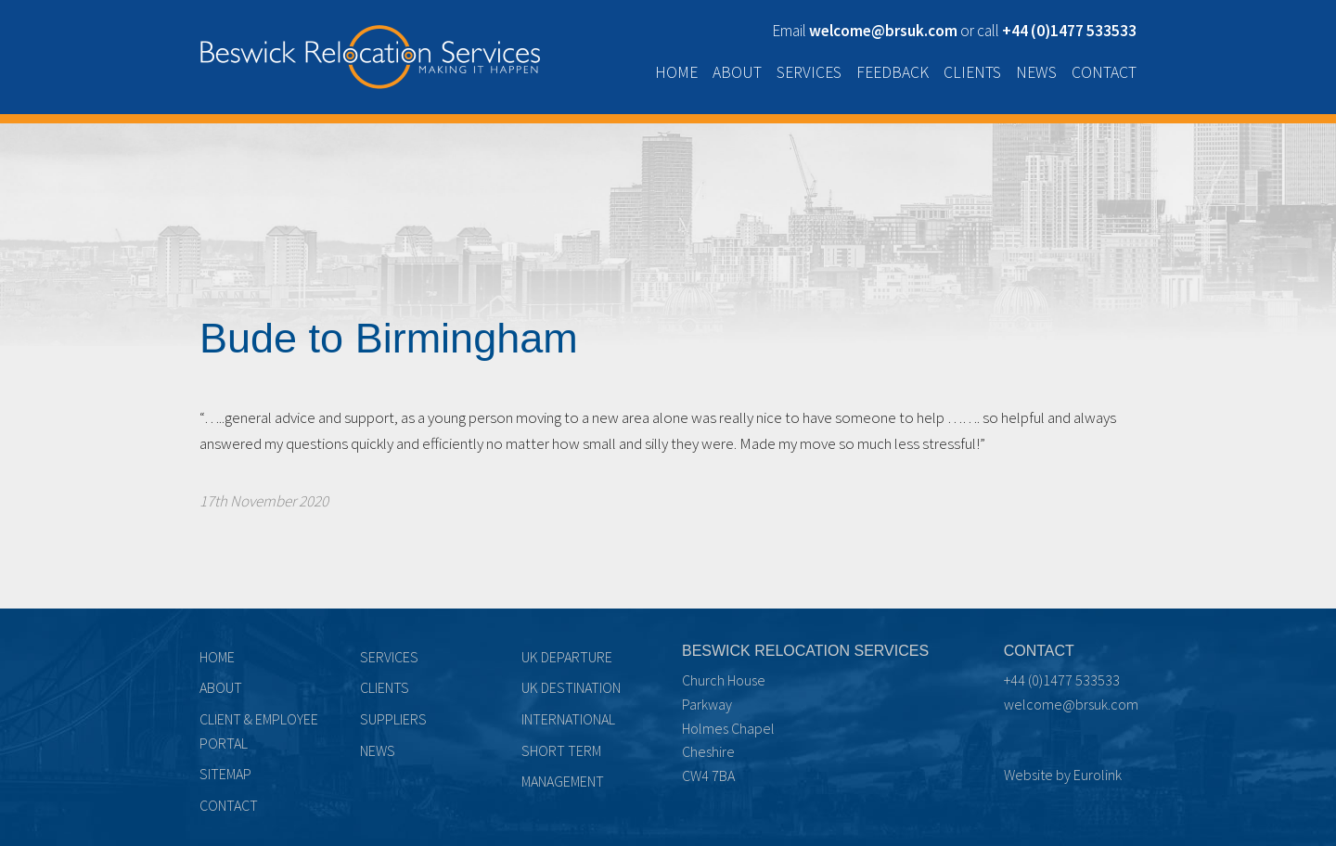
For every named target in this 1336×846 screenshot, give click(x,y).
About (737, 72)
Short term (561, 750)
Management (562, 781)
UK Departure (566, 656)
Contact (1104, 72)
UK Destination (571, 687)
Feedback (892, 72)
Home (676, 72)
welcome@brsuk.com (1071, 704)
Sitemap (225, 773)
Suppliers (393, 719)
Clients (972, 72)
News (1036, 72)
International (568, 719)
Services (809, 72)
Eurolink (1097, 774)
